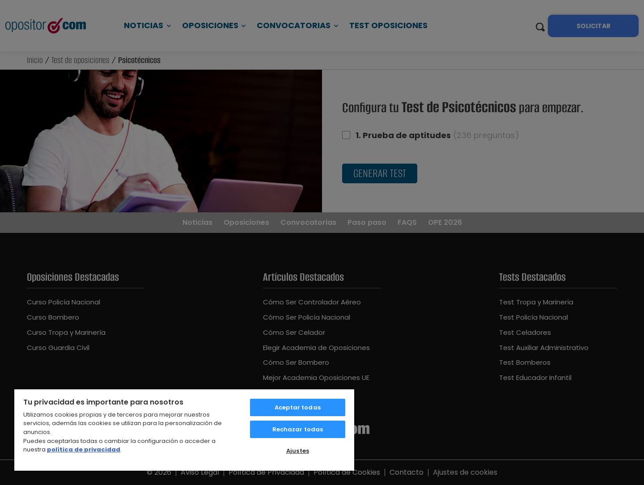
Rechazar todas (297, 429)
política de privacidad (83, 449)
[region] (184, 429)
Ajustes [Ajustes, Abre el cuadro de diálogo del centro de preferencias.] (297, 451)
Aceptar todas (298, 407)
